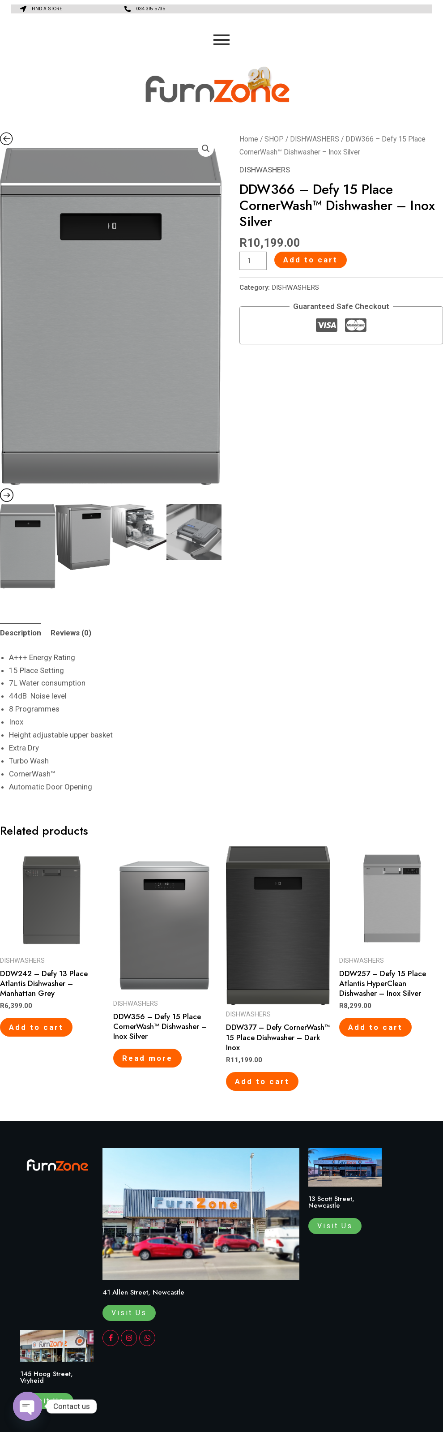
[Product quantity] (253, 261)
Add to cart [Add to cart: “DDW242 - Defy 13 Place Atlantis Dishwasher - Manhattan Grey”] (36, 1027)
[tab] (20, 633)
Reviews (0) (71, 632)
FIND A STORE (47, 8)
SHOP (274, 139)
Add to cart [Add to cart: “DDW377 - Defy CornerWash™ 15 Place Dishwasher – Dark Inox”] (262, 1081)
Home (248, 139)
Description (20, 632)
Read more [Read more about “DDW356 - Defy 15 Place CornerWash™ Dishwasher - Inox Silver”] (147, 1058)
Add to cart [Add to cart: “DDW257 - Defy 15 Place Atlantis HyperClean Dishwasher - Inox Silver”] (375, 1027)
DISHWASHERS (314, 139)
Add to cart (310, 259)
